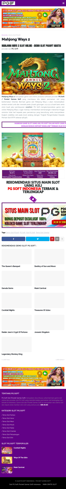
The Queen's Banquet (11, 266)
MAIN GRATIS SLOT (50, 484)
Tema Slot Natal (8, 428)
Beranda (4, 35)
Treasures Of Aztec (42, 310)
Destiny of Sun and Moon (45, 266)
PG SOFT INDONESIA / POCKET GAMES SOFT (35, 481)
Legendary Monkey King (12, 354)
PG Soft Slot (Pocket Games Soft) (14, 398)
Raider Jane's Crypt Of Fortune (15, 332)
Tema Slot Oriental (42, 232)
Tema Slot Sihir (7, 438)
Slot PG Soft (30, 232)
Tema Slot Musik (8, 425)
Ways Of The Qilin (21, 458)
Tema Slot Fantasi (8, 415)
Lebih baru (6, 359)
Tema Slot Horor (8, 418)
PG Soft (22, 232)
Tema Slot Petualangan (10, 434)
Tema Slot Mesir (8, 421)
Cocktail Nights (8, 310)
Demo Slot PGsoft (14, 35)
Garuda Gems (7, 288)
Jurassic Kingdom (41, 332)
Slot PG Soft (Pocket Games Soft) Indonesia (25, 484)
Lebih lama (59, 359)
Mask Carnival (40, 288)
